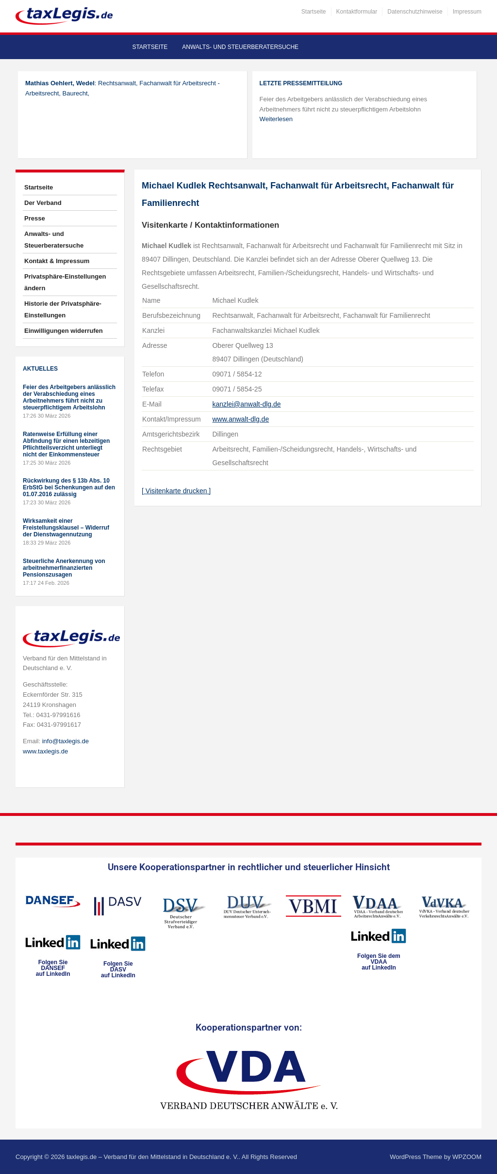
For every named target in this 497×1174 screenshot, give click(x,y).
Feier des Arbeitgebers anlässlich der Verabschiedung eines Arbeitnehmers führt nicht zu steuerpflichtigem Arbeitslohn (69, 397)
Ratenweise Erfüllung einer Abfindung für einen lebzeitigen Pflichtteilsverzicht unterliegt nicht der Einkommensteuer (66, 444)
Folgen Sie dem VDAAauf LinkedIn (378, 962)
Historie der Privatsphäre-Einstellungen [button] (62, 309)
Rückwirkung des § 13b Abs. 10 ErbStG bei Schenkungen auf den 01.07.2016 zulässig (69, 487)
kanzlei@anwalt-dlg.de (246, 404)
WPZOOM (466, 1156)
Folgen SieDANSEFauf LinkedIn (53, 968)
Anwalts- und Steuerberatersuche (240, 47)
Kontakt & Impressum (56, 261)
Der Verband (43, 202)
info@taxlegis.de (65, 741)
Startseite (313, 11)
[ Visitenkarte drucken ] (176, 491)
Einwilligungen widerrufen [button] (63, 330)
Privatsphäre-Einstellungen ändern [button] (65, 282)
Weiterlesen (276, 119)
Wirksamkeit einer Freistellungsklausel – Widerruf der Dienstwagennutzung (66, 527)
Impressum (467, 11)
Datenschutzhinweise (414, 11)
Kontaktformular (357, 11)
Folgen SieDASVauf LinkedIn (118, 969)
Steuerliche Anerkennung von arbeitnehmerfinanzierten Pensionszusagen (64, 568)
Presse (34, 218)
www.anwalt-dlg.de (240, 419)
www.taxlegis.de (45, 751)
